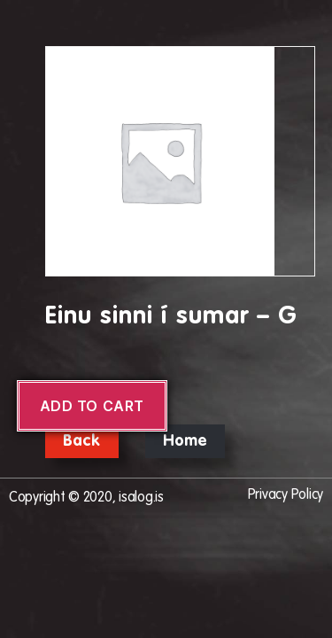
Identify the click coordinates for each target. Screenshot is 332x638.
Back (82, 441)
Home (185, 441)
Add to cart (92, 406)
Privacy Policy (285, 495)
